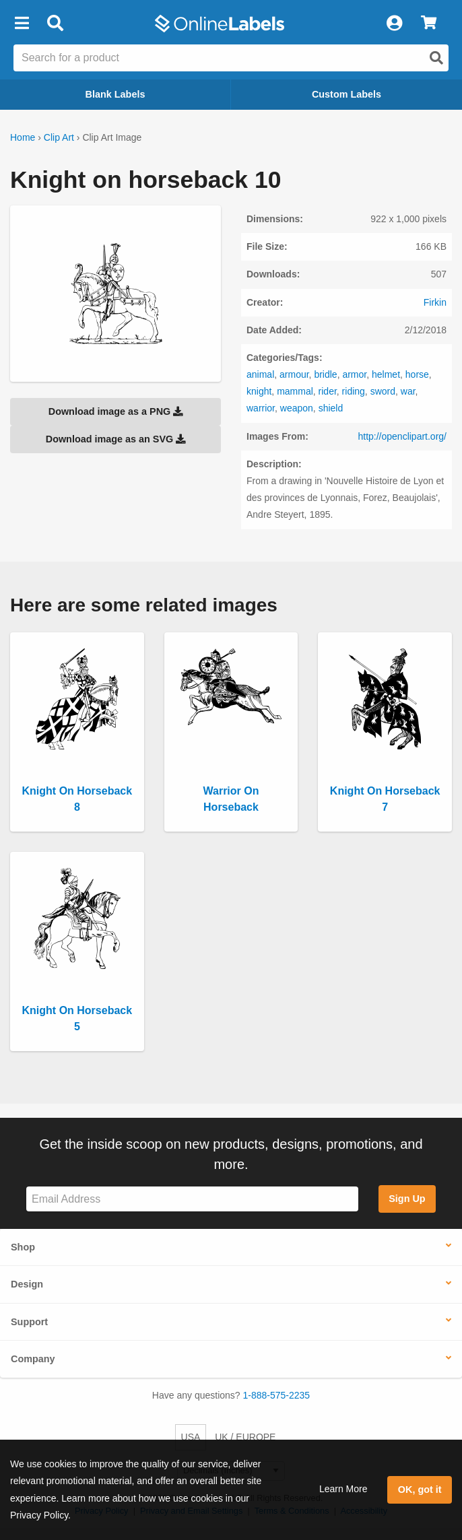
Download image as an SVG (116, 439)
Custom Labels (346, 94)
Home (22, 137)
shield (331, 408)
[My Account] (394, 23)
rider (328, 391)
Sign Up (407, 1198)
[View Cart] (429, 23)
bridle (325, 374)
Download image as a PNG (115, 411)
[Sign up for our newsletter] (192, 1198)
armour (294, 374)
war (408, 391)
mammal (295, 391)
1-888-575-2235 (276, 1395)
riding (353, 391)
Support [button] (29, 1321)
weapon (296, 408)
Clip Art (59, 137)
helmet (386, 374)
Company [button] (33, 1358)
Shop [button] (23, 1247)
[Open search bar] (55, 23)
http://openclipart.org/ (402, 436)
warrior (260, 408)
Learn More (343, 1488)
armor (354, 374)
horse (417, 374)
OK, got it (420, 1489)
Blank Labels (115, 94)
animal (260, 374)
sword (382, 391)
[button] (21, 23)
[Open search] (436, 58)
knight (258, 391)
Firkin (435, 302)
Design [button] (27, 1284)
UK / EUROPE (245, 1437)
